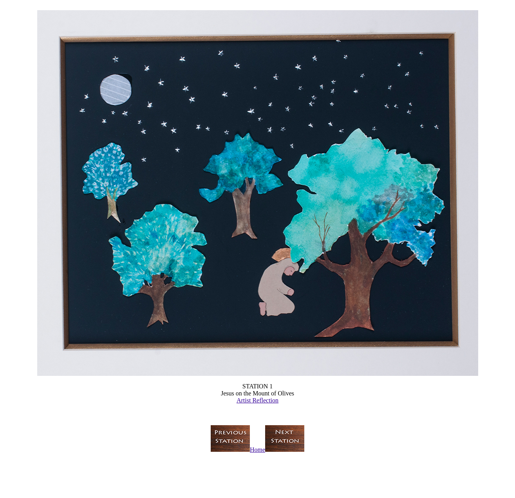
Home (257, 449)
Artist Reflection (257, 400)
